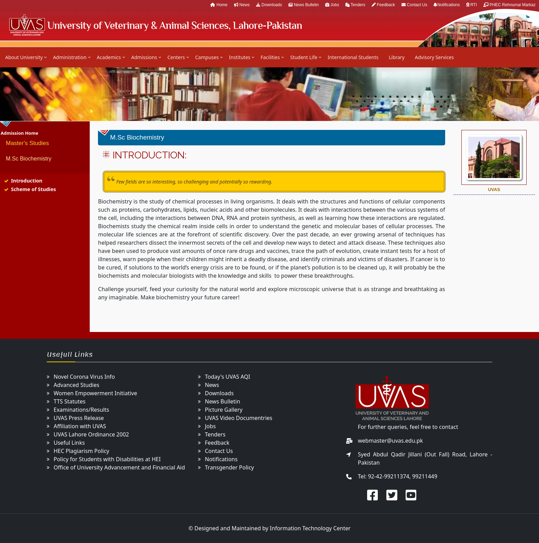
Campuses (207, 57)
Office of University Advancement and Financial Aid (119, 467)
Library (397, 57)
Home (218, 4)
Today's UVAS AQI (227, 376)
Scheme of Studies (33, 189)
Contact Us (415, 4)
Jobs (332, 4)
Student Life (303, 57)
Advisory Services (434, 57)
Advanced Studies (76, 385)
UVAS (155, 24)
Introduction (26, 180)
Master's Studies (27, 143)
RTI (472, 4)
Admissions (144, 57)
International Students (353, 57)
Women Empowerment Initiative (95, 393)
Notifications (447, 4)
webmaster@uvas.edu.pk (390, 440)
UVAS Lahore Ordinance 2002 (91, 434)
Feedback (383, 4)
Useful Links (69, 442)
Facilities (270, 57)
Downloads (269, 4)
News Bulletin (304, 4)
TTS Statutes (70, 401)
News (242, 4)
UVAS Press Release (79, 418)
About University (24, 57)
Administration (69, 57)
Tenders (355, 4)
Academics (109, 57)
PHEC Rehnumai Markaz (509, 4)
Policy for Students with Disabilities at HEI (107, 459)
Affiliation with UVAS (80, 426)
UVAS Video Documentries (238, 418)
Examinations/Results (81, 409)
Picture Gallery (223, 409)
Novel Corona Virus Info (84, 376)
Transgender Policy (229, 467)
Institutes (239, 57)
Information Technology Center (310, 528)
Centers (176, 57)
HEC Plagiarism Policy (81, 451)
